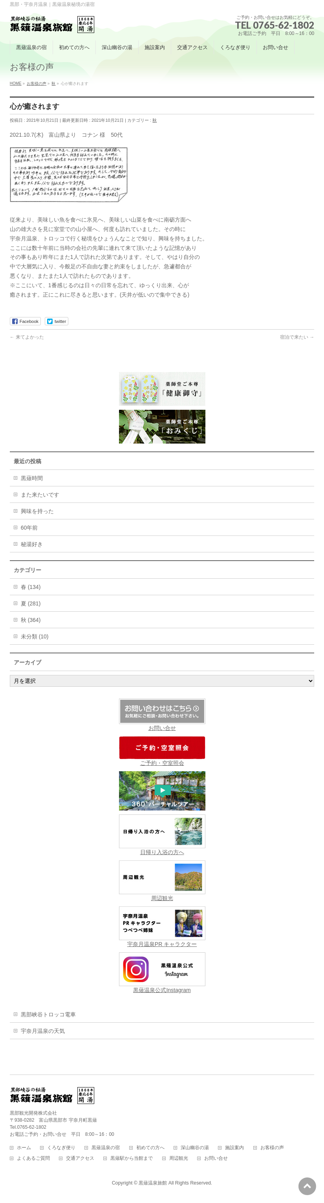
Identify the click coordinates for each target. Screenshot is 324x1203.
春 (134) (31, 587)
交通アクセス (80, 1158)
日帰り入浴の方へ (162, 834)
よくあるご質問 (33, 1158)
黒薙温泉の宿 (106, 1147)
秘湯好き (32, 544)
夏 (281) (31, 603)
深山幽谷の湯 (195, 1147)
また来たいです (40, 494)
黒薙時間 (32, 478)
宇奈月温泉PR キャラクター (162, 926)
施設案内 (234, 1147)
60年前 (29, 527)
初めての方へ (150, 1147)
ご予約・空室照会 (162, 751)
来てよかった (27, 337)
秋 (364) (31, 620)
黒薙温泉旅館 (153, 1183)
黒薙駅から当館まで (131, 1158)
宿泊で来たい (297, 337)
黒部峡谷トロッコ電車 (48, 1014)
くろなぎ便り (61, 1147)
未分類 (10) (35, 636)
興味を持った (37, 511)
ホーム (24, 1147)
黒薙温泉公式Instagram (162, 972)
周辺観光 (162, 880)
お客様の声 (272, 1147)
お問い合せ (162, 728)
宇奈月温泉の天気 (43, 1031)
